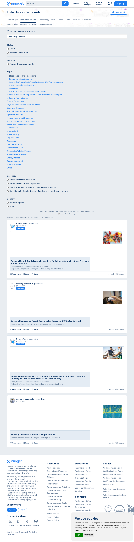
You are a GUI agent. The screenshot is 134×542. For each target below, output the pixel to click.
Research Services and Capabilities (23, 183)
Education (86, 20)
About (42, 211)
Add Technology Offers (113, 471)
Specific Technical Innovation (21, 180)
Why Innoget (87, 4)
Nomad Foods (22, 224)
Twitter (18, 522)
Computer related (15, 148)
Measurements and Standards (20, 118)
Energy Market (13, 158)
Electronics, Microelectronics (20, 79)
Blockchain (13, 128)
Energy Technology (15, 101)
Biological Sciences (15, 108)
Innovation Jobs (82, 485)
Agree (79, 535)
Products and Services (56, 471)
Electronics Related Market (19, 151)
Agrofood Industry (15, 115)
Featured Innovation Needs (20, 64)
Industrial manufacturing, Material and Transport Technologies (34, 95)
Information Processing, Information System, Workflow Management (36, 82)
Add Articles (108, 485)
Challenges (13, 20)
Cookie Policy (53, 520)
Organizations (81, 478)
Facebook (27, 522)
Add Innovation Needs (112, 468)
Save (26, 274)
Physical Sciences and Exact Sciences (23, 105)
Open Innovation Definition (58, 487)
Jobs (68, 20)
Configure (88, 535)
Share (35, 274)
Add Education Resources (114, 481)
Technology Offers (46, 20)
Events (61, 20)
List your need (118, 12)
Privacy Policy (73, 211)
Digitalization (13, 138)
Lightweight (12, 131)
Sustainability (13, 134)
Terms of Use (53, 514)
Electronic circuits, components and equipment (28, 91)
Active (11, 49)
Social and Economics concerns (20, 125)
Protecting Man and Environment (21, 121)
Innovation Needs (28, 20)
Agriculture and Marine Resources (22, 111)
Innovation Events (83, 481)
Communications (14, 144)
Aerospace (11, 141)
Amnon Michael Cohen (26, 399)
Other (9, 168)
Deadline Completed (17, 53)
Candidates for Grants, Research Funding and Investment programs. (38, 191)
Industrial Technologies (17, 98)
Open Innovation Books (57, 503)
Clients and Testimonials (58, 480)
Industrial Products (15, 164)
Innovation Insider (55, 496)
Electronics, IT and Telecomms (22, 76)
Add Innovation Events (112, 475)
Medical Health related (17, 154)
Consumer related (15, 161)
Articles (76, 20)
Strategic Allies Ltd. (25, 284)
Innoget (36, 522)
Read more (15, 274)
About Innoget (53, 468)
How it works (99, 4)
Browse (77, 4)
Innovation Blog (61, 211)
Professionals (81, 475)
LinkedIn (10, 522)
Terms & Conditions (87, 211)
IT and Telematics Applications (21, 85)
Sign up (12, 510)
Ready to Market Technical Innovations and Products (31, 187)
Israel (10, 206)
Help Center (50, 211)
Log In (110, 4)
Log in (22, 510)
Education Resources (84, 488)
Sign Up (121, 4)
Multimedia (13, 88)
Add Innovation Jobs (112, 478)
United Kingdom (15, 203)
